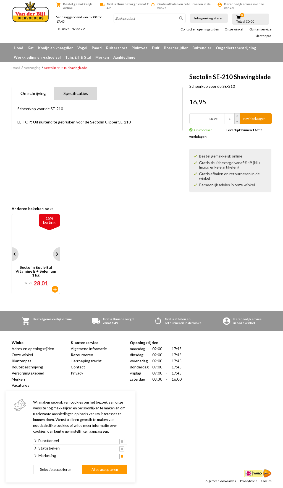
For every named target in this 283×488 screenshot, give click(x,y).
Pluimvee (140, 48)
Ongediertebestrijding (236, 48)
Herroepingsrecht (86, 360)
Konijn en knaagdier (55, 48)
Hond (18, 48)
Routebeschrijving (27, 367)
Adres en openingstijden (33, 348)
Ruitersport (116, 48)
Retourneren (82, 354)
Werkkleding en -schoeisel (37, 57)
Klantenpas (263, 36)
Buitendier (201, 48)
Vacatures (20, 385)
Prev (12, 254)
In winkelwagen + (255, 119)
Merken (102, 57)
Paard (97, 48)
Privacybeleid (248, 480)
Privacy (77, 373)
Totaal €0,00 (245, 21)
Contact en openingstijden (199, 29)
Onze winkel (234, 29)
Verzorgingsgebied (28, 373)
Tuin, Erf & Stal (78, 57)
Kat (31, 48)
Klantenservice (260, 29)
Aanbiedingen (125, 57)
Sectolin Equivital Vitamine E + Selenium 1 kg (35, 271)
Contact (78, 367)
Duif (155, 48)
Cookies (266, 480)
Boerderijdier (176, 48)
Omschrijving (33, 93)
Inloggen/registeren (209, 18)
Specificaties (76, 93)
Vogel (82, 48)
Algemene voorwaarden (221, 480)
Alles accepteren (104, 469)
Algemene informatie (89, 348)
